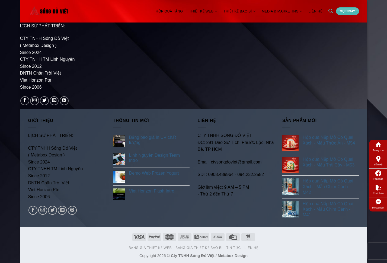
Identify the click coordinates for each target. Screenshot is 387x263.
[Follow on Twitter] (44, 100)
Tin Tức (233, 248)
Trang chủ (378, 146)
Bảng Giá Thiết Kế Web (150, 248)
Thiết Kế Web (203, 11)
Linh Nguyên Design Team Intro (154, 158)
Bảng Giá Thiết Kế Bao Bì (199, 248)
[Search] (330, 11)
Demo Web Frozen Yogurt (154, 173)
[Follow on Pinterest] (64, 100)
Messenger (378, 203)
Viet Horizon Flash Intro (151, 191)
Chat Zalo (378, 189)
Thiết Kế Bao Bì (239, 11)
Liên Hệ (378, 160)
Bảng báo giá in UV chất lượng (152, 140)
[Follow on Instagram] (34, 100)
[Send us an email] (54, 100)
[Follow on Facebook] (24, 100)
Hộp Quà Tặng (169, 11)
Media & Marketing (282, 11)
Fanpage (378, 174)
